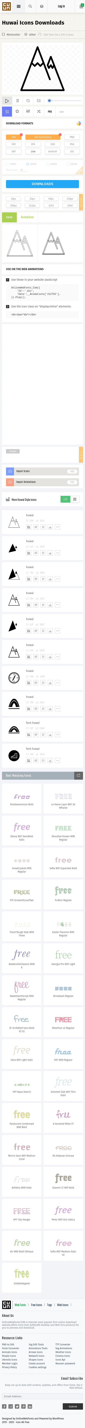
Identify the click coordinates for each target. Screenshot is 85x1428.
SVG (14, 137)
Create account (37, 1363)
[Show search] (30, 6)
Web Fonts (20, 1305)
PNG (72, 137)
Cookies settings (37, 1367)
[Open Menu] (42, 6)
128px (70, 198)
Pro (50, 112)
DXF (14, 151)
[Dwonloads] (50, 527)
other (32, 34)
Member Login (9, 1363)
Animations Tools (38, 1348)
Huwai (12, 451)
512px (32, 205)
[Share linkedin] (30, 1406)
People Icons (9, 1356)
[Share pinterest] (23, 1406)
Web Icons (62, 1305)
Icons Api (60, 1359)
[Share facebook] (4, 1406)
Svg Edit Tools (36, 1344)
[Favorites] (43, 527)
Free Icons (36, 1305)
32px (32, 198)
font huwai (32, 723)
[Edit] (35, 527)
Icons (9, 217)
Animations (27, 217)
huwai (30, 515)
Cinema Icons (63, 1356)
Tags (49, 1305)
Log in (61, 6)
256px (13, 205)
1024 (51, 205)
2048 (70, 205)
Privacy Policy (9, 1367)
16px (13, 198)
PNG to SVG (8, 1344)
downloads (42, 184)
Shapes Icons (36, 1359)
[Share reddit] (10, 1406)
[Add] (28, 527)
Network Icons (36, 1356)
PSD (72, 144)
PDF (14, 144)
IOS (72, 151)
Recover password (65, 1363)
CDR (53, 144)
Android (52, 151)
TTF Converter (63, 1344)
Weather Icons (63, 1352)
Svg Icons (7, 6)
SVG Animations (42, 137)
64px (51, 198)
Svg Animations (64, 1348)
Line (33, 151)
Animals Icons (9, 1352)
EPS (33, 144)
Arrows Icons (35, 1352)
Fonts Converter (10, 1348)
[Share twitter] (17, 1406)
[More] (57, 527)
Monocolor (13, 34)
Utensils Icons (9, 1359)
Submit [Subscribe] (73, 1406)
